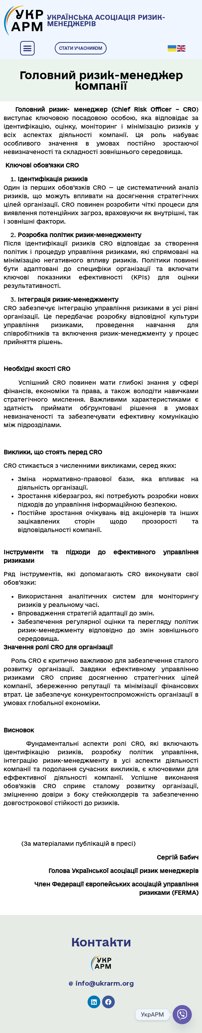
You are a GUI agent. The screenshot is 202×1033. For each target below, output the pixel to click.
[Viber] (182, 1014)
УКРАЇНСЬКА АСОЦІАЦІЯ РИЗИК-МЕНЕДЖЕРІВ (106, 20)
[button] (27, 48)
